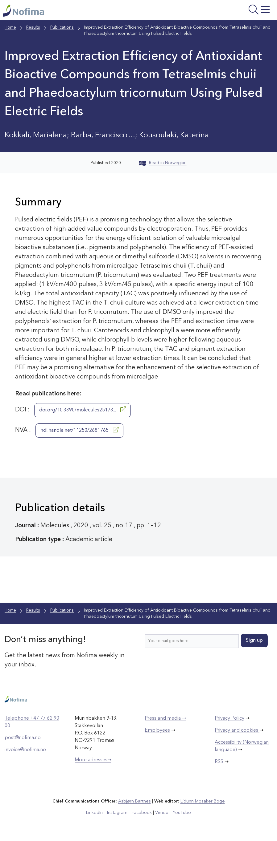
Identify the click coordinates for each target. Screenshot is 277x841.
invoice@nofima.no (25, 750)
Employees (157, 731)
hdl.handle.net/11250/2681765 (79, 430)
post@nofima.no (23, 738)
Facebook (142, 813)
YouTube (180, 813)
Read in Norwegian (163, 163)
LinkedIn (96, 813)
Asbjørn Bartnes (135, 802)
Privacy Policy (229, 719)
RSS (219, 762)
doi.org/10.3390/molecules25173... (82, 410)
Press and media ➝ (165, 719)
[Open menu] (226, 11)
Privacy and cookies (237, 731)
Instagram (118, 813)
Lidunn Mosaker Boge (202, 802)
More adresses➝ (93, 760)
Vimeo (161, 813)
